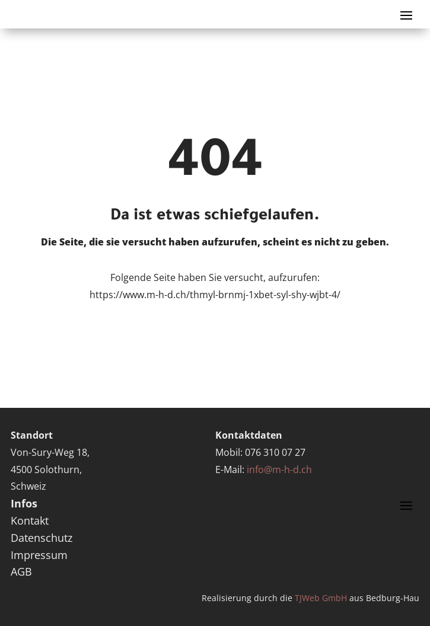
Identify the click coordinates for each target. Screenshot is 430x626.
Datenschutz (41, 538)
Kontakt (30, 520)
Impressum (39, 555)
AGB (21, 571)
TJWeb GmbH (321, 597)
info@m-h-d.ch (279, 469)
